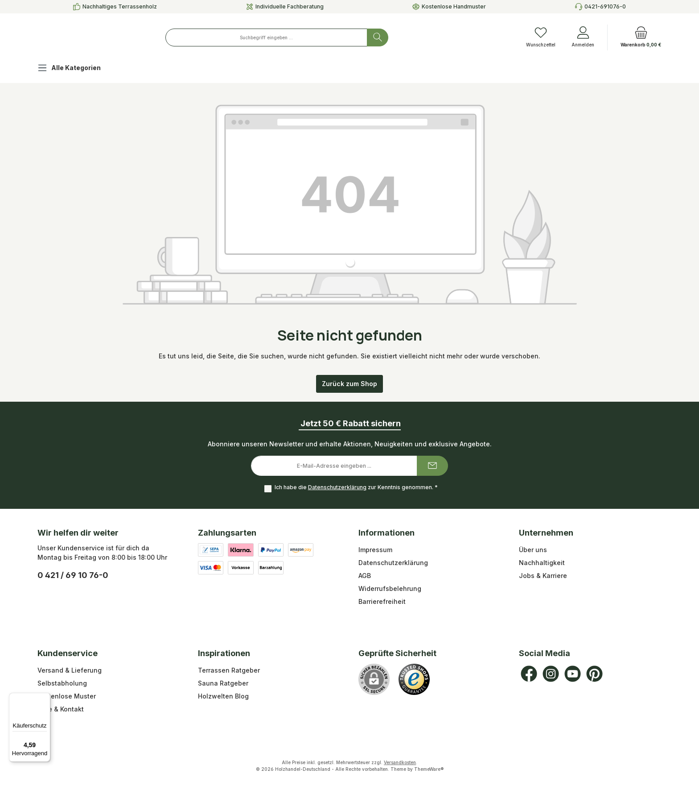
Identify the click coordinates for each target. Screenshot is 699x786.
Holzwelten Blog (223, 696)
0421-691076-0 (605, 6)
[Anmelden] (583, 37)
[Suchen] (429, 37)
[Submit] (432, 466)
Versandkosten (400, 762)
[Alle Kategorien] (76, 69)
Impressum (375, 549)
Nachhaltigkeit (542, 562)
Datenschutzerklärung (336, 487)
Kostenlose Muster (66, 696)
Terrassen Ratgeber (229, 670)
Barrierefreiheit (382, 601)
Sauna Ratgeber (223, 683)
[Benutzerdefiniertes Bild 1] (414, 679)
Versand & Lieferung (69, 670)
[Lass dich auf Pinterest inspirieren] (594, 674)
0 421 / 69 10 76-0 (72, 575)
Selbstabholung (62, 683)
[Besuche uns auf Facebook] (529, 674)
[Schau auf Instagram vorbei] (551, 674)
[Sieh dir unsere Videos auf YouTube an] (573, 674)
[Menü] (45, 698)
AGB (364, 575)
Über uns (533, 549)
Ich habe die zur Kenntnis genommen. (355, 487)
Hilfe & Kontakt (60, 709)
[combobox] (318, 37)
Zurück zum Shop (349, 383)
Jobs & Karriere (543, 575)
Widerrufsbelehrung (389, 588)
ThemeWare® (429, 769)
